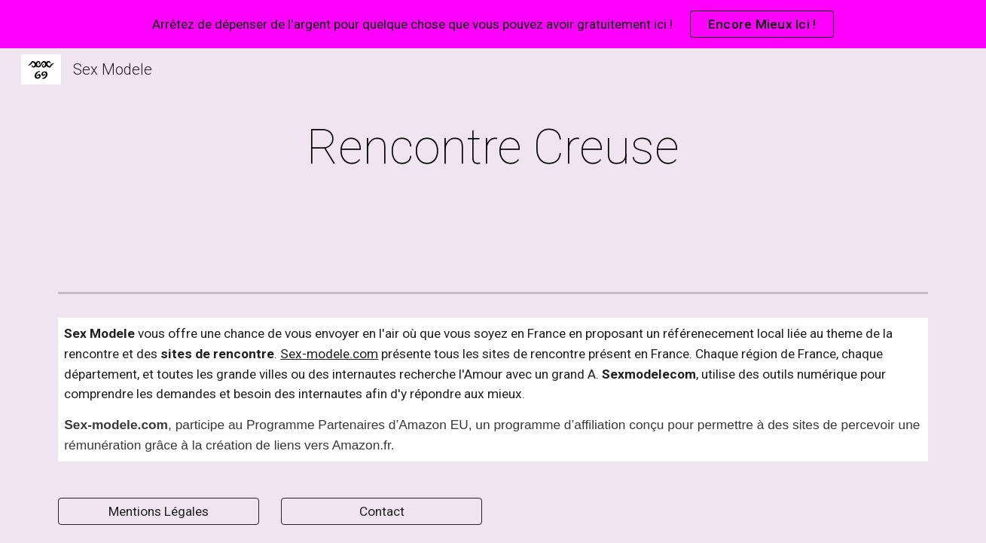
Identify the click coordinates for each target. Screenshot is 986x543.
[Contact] (381, 511)
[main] (493, 148)
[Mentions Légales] (158, 511)
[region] (493, 24)
